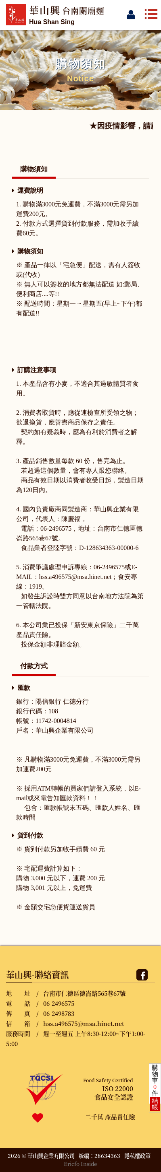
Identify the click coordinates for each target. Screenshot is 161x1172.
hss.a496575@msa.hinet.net (83, 1023)
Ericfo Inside (80, 1164)
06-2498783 (58, 1013)
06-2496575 (58, 1003)
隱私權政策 (137, 1156)
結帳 (155, 1103)
